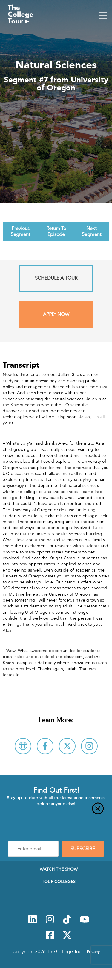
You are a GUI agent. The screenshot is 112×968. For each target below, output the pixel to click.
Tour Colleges (59, 881)
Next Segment (91, 231)
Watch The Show (59, 869)
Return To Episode (56, 231)
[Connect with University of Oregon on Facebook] (45, 746)
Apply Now (56, 314)
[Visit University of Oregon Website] (23, 746)
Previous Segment (20, 231)
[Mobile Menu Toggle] (102, 16)
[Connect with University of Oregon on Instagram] (89, 746)
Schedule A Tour (56, 278)
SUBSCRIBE (82, 849)
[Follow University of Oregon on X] (67, 746)
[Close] (56, 811)
